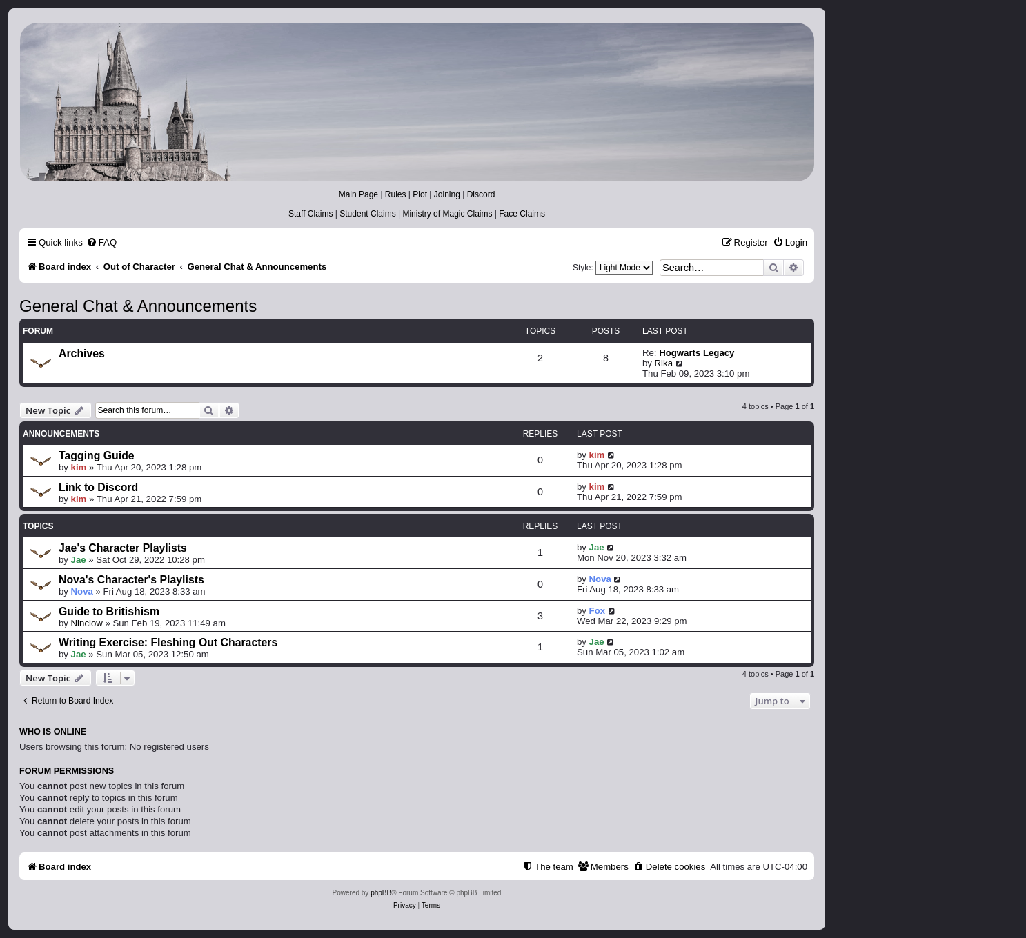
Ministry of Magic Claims (447, 214)
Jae (78, 560)
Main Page (358, 194)
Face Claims (522, 214)
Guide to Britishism (109, 611)
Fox (597, 611)
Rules (395, 194)
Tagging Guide (97, 455)
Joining (447, 194)
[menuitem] (101, 242)
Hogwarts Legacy (696, 353)
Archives (82, 353)
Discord (481, 194)
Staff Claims (310, 214)
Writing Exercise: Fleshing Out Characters (168, 642)
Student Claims (367, 214)
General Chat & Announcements (138, 306)
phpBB (381, 893)
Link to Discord (98, 487)
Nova (82, 591)
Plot (420, 194)
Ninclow (87, 623)
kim (79, 467)
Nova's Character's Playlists (131, 580)
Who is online (52, 732)
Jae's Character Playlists (123, 548)
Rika (664, 363)
